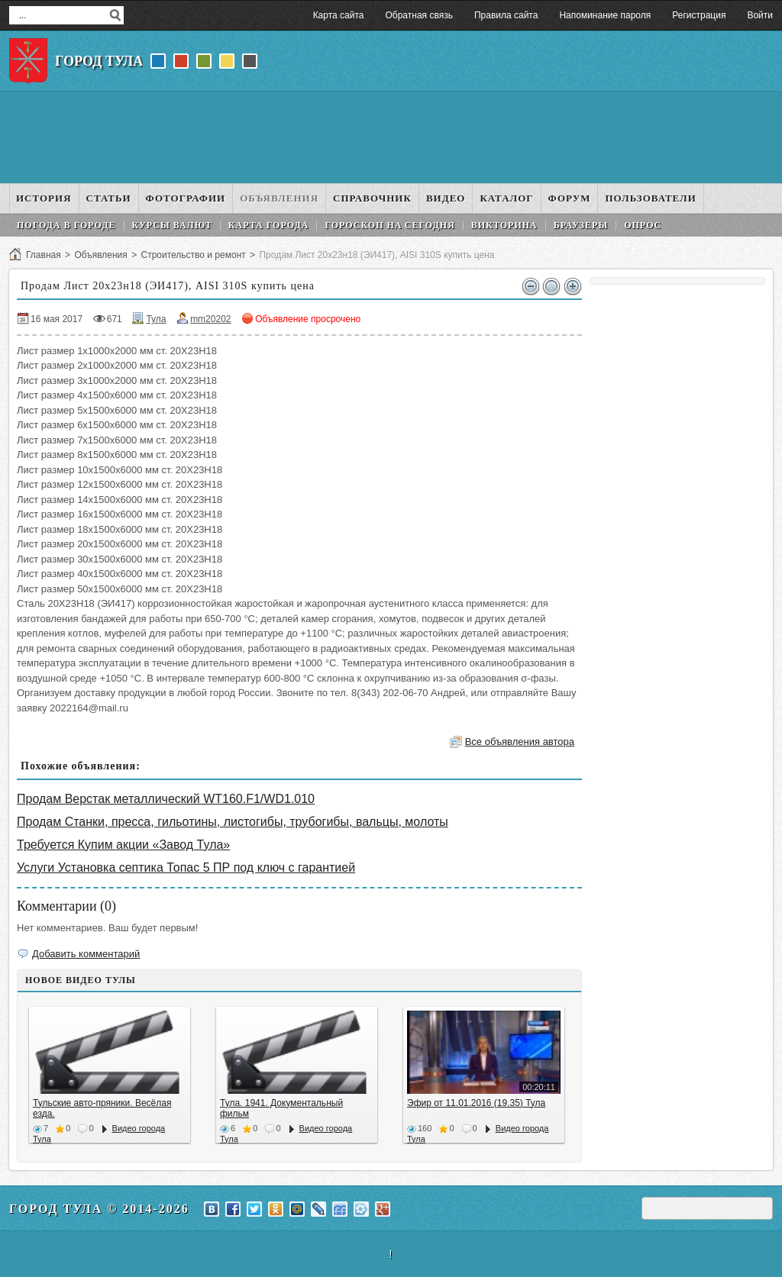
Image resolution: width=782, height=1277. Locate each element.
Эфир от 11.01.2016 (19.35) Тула (476, 1103)
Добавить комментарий (86, 953)
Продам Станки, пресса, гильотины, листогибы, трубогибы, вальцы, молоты (232, 821)
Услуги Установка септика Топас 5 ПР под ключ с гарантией (186, 867)
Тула (156, 319)
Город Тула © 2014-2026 (99, 1208)
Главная (43, 255)
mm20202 (210, 319)
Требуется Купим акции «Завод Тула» (123, 844)
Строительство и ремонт (193, 255)
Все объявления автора (519, 741)
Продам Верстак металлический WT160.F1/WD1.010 (166, 798)
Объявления (100, 255)
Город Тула (99, 61)
